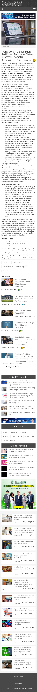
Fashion (5, 432)
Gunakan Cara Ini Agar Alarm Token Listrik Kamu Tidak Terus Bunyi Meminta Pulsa (22, 407)
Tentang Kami (18, 676)
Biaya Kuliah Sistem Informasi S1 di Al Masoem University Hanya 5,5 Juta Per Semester (25, 340)
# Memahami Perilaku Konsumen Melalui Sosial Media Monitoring (22, 468)
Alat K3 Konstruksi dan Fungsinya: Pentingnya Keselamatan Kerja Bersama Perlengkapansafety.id (23, 583)
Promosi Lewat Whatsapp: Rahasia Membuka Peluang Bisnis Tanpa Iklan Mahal (22, 650)
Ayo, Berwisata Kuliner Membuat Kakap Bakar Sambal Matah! (24, 569)
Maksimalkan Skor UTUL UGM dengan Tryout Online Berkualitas (23, 556)
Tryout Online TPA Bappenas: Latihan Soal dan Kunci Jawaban (24, 610)
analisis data (17, 262)
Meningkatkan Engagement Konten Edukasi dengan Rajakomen (22, 282)
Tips (2, 289)
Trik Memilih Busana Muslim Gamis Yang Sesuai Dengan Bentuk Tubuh (22, 389)
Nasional (5, 440)
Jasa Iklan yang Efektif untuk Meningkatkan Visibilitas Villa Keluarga (23, 517)
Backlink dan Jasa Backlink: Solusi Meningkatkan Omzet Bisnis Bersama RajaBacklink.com (21, 383)
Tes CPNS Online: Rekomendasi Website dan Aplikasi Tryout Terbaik (24, 598)
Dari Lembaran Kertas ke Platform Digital (14, 84)
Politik (2, 367)
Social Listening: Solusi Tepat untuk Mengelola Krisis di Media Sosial (20, 474)
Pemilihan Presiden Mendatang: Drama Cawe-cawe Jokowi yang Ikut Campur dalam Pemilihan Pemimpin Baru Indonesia (18, 359)
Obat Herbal (13, 432)
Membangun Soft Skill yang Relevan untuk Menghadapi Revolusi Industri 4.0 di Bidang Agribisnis (18, 257)
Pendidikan (4, 304)
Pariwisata (23, 432)
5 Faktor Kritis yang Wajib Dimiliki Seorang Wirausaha (24, 324)
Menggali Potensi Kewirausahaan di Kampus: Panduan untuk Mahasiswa (22, 663)
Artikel (19, 680)
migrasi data (6, 262)
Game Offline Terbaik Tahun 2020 (23, 312)
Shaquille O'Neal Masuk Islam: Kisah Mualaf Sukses (23, 542)
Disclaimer (18, 683)
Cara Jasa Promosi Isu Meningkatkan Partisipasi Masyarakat (22, 623)
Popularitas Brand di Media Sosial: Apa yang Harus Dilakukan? (21, 462)
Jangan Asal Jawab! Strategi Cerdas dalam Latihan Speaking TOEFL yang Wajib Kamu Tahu (24, 530)
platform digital (21, 267)
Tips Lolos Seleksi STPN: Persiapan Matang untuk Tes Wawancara (24, 298)
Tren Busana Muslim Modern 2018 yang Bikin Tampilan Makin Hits (21, 450)
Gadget (16, 316)
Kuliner (14, 436)
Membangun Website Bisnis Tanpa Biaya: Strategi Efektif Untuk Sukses (23, 636)
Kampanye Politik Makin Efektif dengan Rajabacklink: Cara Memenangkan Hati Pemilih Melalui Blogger (21, 396)
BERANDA (6, 46)
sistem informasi (8, 267)
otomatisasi (6, 271)
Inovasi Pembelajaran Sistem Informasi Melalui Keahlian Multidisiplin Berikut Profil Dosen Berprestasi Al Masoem (16, 244)
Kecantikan (6, 436)
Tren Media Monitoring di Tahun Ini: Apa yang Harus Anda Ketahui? (21, 456)
